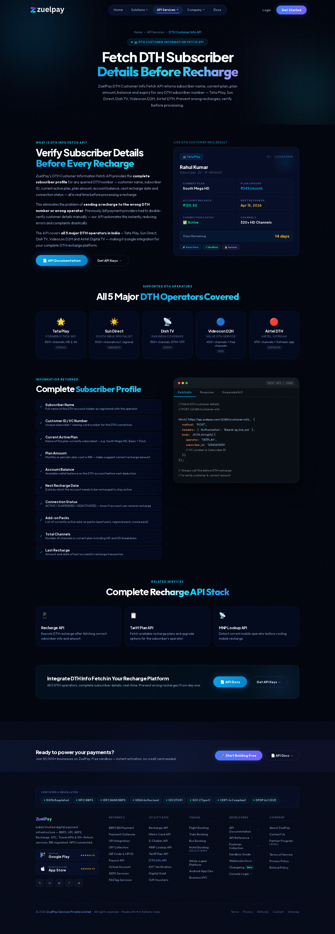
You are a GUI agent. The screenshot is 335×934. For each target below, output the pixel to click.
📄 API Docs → (282, 755)
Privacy (248, 912)
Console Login (240, 874)
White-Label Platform (198, 863)
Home (118, 10)
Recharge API (158, 828)
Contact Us (277, 834)
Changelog (241, 867)
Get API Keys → (109, 260)
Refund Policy (278, 867)
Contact (278, 912)
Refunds (262, 912)
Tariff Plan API (158, 854)
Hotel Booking (199, 847)
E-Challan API (158, 841)
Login (266, 10)
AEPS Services (119, 873)
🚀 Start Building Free (238, 755)
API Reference (241, 838)
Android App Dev (201, 871)
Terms (235, 912)
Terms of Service (281, 854)
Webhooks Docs (242, 861)
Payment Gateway (122, 834)
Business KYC (198, 877)
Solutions (139, 10)
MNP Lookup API (160, 847)
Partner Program (281, 841)
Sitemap (293, 912)
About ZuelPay (279, 828)
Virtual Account (120, 867)
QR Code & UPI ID (121, 854)
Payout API (116, 860)
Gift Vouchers (158, 880)
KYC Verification (160, 867)
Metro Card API (160, 834)
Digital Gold (157, 873)
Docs (217, 10)
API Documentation (244, 829)
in (49, 883)
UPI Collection (118, 847)
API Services (168, 10)
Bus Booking (197, 841)
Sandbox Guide (241, 854)
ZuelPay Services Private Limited (69, 912)
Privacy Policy (279, 861)
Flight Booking (199, 828)
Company (196, 10)
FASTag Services (120, 880)
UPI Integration (119, 841)
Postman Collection (244, 846)
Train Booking (198, 834)
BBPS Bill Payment (121, 828)
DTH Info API (158, 860)
